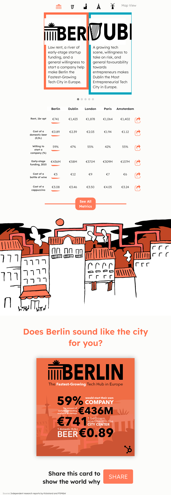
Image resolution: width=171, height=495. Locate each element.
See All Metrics (85, 203)
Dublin (82, 99)
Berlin (78, 99)
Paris (89, 99)
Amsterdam (93, 99)
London (85, 99)
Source (6, 493)
